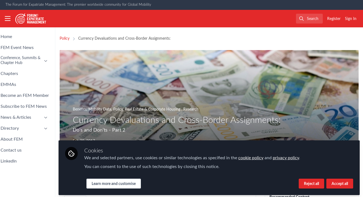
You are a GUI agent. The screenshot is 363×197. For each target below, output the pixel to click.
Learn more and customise (128, 182)
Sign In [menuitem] (350, 19)
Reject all (311, 182)
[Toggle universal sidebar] (7, 18)
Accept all (340, 182)
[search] (309, 19)
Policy (79, 38)
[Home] (31, 18)
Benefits (94, 109)
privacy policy (301, 156)
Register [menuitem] (334, 19)
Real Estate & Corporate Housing (168, 109)
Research (205, 109)
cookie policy (265, 156)
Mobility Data (114, 109)
